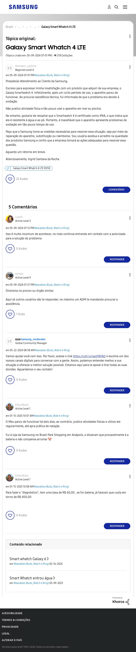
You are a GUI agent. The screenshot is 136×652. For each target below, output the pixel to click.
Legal (6, 633)
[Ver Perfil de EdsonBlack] (21, 404)
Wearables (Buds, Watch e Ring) (51, 75)
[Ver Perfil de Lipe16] (19, 217)
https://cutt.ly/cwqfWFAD (89, 356)
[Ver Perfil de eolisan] (19, 273)
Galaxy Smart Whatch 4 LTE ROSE (32, 168)
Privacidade (10, 626)
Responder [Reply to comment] (117, 259)
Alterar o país (12, 640)
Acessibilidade (12, 613)
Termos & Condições (16, 620)
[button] (123, 67)
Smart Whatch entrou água (31, 578)
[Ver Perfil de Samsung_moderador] (33, 339)
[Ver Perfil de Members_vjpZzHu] (26, 66)
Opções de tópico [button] (123, 36)
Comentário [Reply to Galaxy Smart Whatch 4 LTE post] (116, 189)
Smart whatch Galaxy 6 (28, 559)
